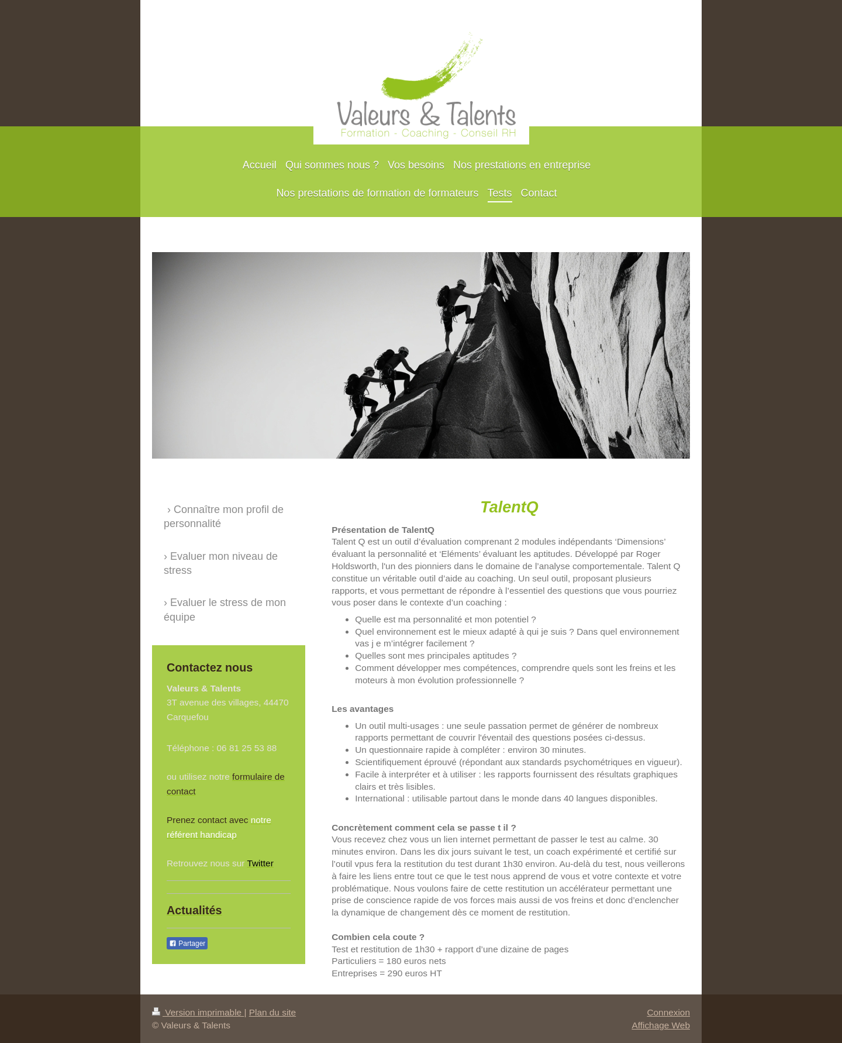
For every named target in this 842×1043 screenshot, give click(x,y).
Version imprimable (198, 1012)
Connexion (668, 1012)
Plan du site (272, 1012)
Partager (187, 943)
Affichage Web (661, 1025)
